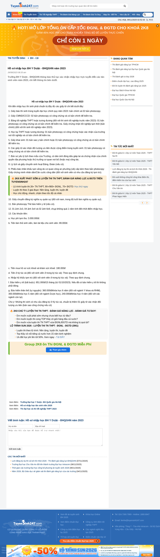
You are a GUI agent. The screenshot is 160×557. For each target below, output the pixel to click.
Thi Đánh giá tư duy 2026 (123, 76)
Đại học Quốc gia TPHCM (123, 95)
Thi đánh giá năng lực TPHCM (125, 65)
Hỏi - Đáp (38, 19)
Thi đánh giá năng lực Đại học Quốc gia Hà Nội (131, 71)
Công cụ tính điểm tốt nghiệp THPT (95, 523)
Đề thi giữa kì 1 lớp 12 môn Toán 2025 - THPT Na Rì (132, 154)
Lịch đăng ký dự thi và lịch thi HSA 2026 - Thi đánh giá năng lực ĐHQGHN (44, 461)
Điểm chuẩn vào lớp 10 (96, 537)
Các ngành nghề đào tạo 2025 (95, 530)
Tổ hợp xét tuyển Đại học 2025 (69, 538)
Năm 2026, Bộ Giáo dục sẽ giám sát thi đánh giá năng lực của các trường (44, 471)
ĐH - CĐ (30, 19)
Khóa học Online (93, 514)
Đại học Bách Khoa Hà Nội (124, 90)
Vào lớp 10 (20, 19)
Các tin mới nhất (17, 456)
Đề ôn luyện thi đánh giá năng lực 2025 (129, 86)
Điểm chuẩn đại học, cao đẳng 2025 (128, 81)
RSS (151, 20)
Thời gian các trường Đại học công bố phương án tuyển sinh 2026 (40, 468)
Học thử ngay (81, 186)
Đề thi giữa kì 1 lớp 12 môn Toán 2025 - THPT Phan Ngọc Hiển (132, 195)
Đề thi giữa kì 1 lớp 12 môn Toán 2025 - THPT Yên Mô (132, 162)
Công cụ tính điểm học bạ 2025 (70, 530)
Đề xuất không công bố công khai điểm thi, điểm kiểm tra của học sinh (130, 178)
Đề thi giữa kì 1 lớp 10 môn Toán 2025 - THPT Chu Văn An (132, 186)
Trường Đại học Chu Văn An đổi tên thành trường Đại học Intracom (41, 464)
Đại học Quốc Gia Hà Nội (123, 99)
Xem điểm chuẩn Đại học (69, 523)
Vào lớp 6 (11, 19)
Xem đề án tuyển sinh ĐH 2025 (69, 515)
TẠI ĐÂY (60, 337)
